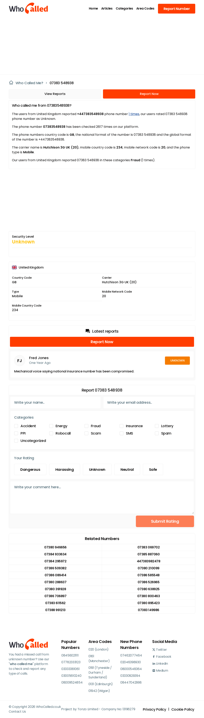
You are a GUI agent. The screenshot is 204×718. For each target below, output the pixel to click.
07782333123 (70, 662)
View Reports (55, 94)
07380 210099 (148, 568)
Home (93, 8)
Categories (124, 8)
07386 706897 (55, 596)
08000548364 (131, 669)
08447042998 (130, 682)
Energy (61, 425)
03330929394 (130, 675)
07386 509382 (55, 568)
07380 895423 (148, 603)
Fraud (96, 425)
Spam (166, 433)
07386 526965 (148, 582)
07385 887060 (148, 554)
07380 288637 (55, 582)
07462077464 (131, 655)
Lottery (167, 425)
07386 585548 (148, 575)
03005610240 (71, 675)
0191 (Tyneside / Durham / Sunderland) (100, 672)
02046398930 (130, 662)
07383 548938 (62, 82)
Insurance (134, 425)
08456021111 (69, 655)
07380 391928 (55, 589)
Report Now (149, 94)
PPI (23, 433)
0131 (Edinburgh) (100, 684)
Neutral (127, 469)
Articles (107, 8)
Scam (96, 433)
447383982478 (148, 561)
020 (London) (98, 649)
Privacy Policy (154, 709)
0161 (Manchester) (99, 658)
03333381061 (70, 669)
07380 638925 (148, 589)
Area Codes (145, 8)
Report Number (177, 8)
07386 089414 (55, 575)
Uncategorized (33, 440)
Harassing (64, 469)
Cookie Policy (182, 709)
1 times (134, 114)
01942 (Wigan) (99, 691)
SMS (129, 433)
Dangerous (30, 469)
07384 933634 (55, 554)
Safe (153, 469)
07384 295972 (55, 561)
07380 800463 (148, 596)
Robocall (63, 433)
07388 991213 (55, 610)
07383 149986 (148, 610)
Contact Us (17, 711)
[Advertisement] (99, 45)
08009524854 (71, 682)
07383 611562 (55, 603)
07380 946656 (55, 547)
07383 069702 (148, 547)
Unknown (97, 469)
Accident (28, 425)
